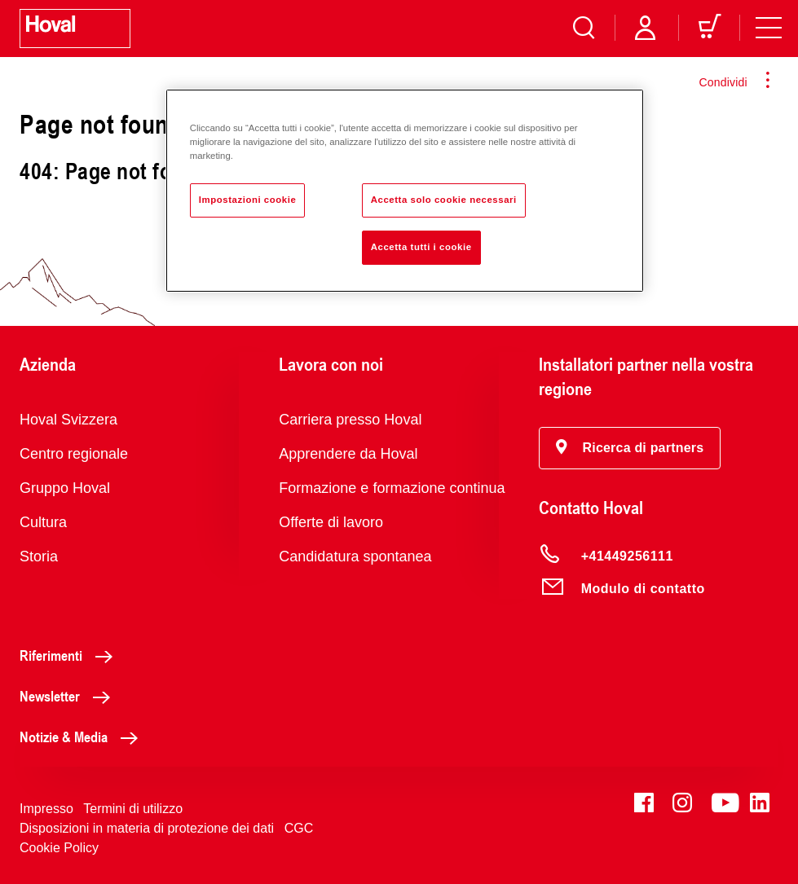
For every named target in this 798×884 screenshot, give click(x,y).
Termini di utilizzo (133, 809)
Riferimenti (70, 655)
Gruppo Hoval (65, 488)
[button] (630, 448)
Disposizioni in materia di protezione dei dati (147, 828)
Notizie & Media (83, 736)
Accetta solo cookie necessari (444, 200)
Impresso (46, 809)
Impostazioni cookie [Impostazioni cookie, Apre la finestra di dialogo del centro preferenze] (248, 200)
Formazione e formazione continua (392, 488)
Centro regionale (74, 454)
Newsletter (69, 695)
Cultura (43, 522)
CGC (299, 828)
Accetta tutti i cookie (421, 247)
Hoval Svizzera (68, 419)
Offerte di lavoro (331, 522)
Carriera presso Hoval (350, 419)
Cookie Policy (59, 848)
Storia (39, 556)
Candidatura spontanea (355, 556)
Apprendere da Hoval (348, 454)
